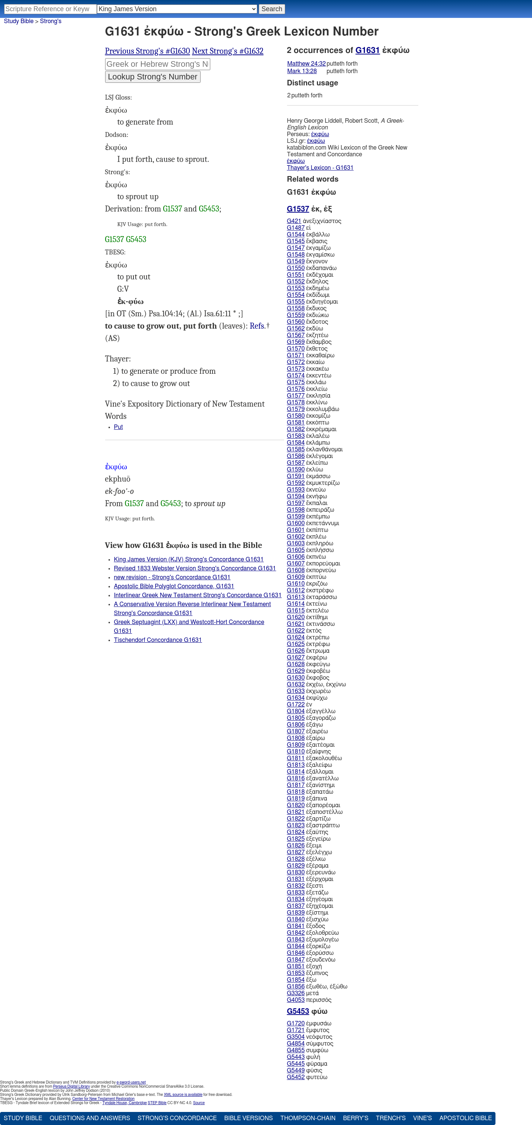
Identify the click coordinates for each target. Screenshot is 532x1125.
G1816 (296, 778)
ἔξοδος (306, 926)
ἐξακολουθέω (314, 758)
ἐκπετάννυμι (313, 523)
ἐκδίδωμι (308, 295)
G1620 (296, 617)
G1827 (296, 852)
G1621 (296, 624)
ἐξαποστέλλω (315, 812)
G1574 (296, 376)
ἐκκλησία (309, 396)
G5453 (209, 209)
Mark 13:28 (302, 71)
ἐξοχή (304, 966)
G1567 (296, 335)
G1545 (296, 241)
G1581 (296, 423)
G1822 (296, 819)
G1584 (296, 443)
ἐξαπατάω (310, 792)
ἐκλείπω (307, 463)
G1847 (296, 960)
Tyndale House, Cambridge (125, 1103)
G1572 (296, 362)
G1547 (296, 248)
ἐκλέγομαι (310, 456)
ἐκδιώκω (308, 315)
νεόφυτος (310, 1037)
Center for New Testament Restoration (103, 1099)
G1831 (296, 879)
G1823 (296, 825)
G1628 (296, 664)
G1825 (296, 839)
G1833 (296, 893)
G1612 (296, 590)
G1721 (296, 1030)
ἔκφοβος (308, 678)
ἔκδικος (307, 308)
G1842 (296, 933)
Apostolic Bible (466, 1118)
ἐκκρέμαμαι (312, 429)
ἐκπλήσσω (310, 550)
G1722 (296, 705)
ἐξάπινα (307, 799)
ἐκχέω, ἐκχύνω (316, 684)
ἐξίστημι (308, 913)
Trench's (391, 1118)
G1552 (296, 282)
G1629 (296, 671)
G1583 (296, 436)
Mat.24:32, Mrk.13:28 (257, 326)
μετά (303, 993)
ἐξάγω (305, 725)
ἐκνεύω (306, 490)
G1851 (296, 966)
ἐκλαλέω (308, 436)
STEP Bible (157, 1103)
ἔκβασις (307, 241)
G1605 (296, 550)
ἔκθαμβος (309, 342)
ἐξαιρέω (307, 731)
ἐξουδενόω (311, 960)
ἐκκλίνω (307, 402)
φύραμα (307, 1064)
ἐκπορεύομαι (313, 564)
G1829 (296, 866)
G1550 (296, 268)
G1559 (296, 315)
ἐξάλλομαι (310, 772)
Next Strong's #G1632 (228, 51)
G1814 (296, 772)
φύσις (304, 1071)
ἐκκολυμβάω (313, 409)
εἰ (299, 228)
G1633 (296, 691)
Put (118, 427)
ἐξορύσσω (310, 953)
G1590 (296, 470)
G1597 (296, 503)
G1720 (296, 1024)
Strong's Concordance (177, 1118)
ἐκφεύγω (308, 664)
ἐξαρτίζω (309, 819)
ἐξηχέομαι (310, 906)
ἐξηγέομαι (310, 899)
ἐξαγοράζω (311, 718)
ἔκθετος (307, 349)
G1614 (296, 604)
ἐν (299, 705)
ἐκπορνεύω (311, 570)
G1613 (296, 597)
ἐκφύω (320, 134)
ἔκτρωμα (308, 651)
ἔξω (302, 980)
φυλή (304, 1057)
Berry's (355, 1118)
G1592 (296, 483)
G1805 (296, 718)
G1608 (296, 570)
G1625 (296, 644)
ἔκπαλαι (307, 503)
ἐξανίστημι (311, 785)
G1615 (296, 611)
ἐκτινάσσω (311, 624)
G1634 (296, 698)
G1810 (296, 752)
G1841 (296, 926)
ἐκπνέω (306, 557)
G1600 (296, 523)
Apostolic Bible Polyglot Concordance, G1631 (174, 586)
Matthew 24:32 (306, 64)
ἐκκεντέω (309, 376)
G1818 (296, 792)
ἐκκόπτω (308, 423)
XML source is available (183, 1095)
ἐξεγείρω (309, 839)
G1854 (296, 980)
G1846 (296, 953)
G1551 (296, 275)
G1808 (296, 738)
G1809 (296, 745)
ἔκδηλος (307, 282)
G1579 (296, 409)
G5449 (296, 1071)
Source (199, 1103)
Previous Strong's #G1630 (147, 51)
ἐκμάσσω (309, 476)
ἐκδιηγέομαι (312, 302)
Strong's (51, 21)
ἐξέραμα (308, 866)
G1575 (296, 382)
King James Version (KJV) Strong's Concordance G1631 (189, 559)
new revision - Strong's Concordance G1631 (172, 577)
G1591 (296, 476)
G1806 (296, 725)
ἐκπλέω (307, 537)
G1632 (296, 684)
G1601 (296, 530)
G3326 (296, 993)
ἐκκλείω (307, 389)
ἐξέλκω (306, 859)
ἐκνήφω (307, 496)
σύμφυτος (310, 1044)
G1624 (296, 637)
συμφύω (307, 1050)
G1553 (296, 288)
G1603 (296, 543)
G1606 (296, 557)
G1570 (296, 349)
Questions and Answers (90, 1118)
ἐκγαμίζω (309, 248)
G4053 (296, 1000)
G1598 (296, 510)
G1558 (296, 308)
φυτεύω (307, 1077)
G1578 (296, 402)
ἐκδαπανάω (312, 268)
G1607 (296, 564)
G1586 (296, 456)
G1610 (296, 584)
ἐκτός (304, 631)
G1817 (296, 785)
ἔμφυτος (308, 1030)
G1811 (296, 758)
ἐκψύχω (307, 698)
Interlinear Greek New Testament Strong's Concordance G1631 (198, 595)
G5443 (296, 1057)
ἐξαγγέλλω (311, 711)
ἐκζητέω (307, 335)
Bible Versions (248, 1118)
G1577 (296, 396)
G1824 (296, 832)
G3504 (296, 1037)
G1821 (296, 812)
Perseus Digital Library (71, 1086)
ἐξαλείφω (309, 765)
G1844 (296, 946)
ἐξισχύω (307, 919)
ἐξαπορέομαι (313, 805)
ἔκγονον (307, 261)
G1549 (296, 261)
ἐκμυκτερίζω (313, 483)
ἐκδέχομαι (310, 275)
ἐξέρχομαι (310, 879)
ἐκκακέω (308, 369)
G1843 (296, 940)
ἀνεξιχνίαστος (314, 221)
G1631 (368, 50)
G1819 (296, 799)
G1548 (296, 255)
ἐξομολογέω (313, 940)
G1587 (296, 463)
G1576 (296, 389)
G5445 (296, 1064)
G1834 (296, 899)
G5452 (296, 1077)
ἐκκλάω (306, 382)
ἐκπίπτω (307, 530)
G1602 (296, 537)
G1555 (296, 302)
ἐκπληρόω (310, 543)
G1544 (296, 235)
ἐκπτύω (307, 577)
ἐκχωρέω (309, 691)
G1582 (296, 429)
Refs (257, 326)
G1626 (296, 651)
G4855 (296, 1050)
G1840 (296, 919)
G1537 (172, 209)
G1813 (296, 765)
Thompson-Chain (308, 1118)
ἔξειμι (304, 846)
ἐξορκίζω (309, 946)
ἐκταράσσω (312, 597)
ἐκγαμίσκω (311, 255)
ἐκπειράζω (310, 510)
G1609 (296, 577)
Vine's (422, 1118)
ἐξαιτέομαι (311, 745)
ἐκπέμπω (308, 517)
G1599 (296, 517)
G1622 (296, 631)
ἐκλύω (305, 470)
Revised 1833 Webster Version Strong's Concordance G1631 (195, 568)
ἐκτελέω (308, 611)
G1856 (296, 987)
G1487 (296, 228)
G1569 (296, 342)
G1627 (296, 658)
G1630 (296, 678)
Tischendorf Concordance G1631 (158, 640)
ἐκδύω (305, 329)
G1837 (296, 906)
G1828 (296, 859)
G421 (294, 221)
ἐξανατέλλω (313, 778)
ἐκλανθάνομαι (315, 449)
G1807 (296, 731)
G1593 (296, 490)
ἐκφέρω (307, 658)
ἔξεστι (305, 886)
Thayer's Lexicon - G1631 (320, 168)
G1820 (296, 805)
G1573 (296, 369)
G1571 (296, 355)
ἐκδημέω (308, 288)
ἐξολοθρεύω (313, 933)
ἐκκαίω (306, 362)
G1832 (296, 886)
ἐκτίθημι (307, 617)
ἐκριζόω (307, 584)
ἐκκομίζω (308, 416)
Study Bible (19, 21)
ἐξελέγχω (309, 852)
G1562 (296, 329)
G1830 (296, 872)
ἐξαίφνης (309, 752)
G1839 (296, 913)
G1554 (296, 295)
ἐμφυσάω (309, 1024)
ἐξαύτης (307, 832)
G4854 (296, 1044)
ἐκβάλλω (308, 235)
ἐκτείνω (307, 604)
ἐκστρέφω (310, 590)
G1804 (296, 711)
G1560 (296, 322)
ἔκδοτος (307, 322)
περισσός (309, 1000)
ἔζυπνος (307, 973)
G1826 (296, 846)
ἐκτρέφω (308, 644)
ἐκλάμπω (308, 443)
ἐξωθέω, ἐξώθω (317, 987)
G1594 (296, 496)
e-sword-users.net (131, 1082)
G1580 (296, 416)
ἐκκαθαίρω (311, 355)
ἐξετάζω (307, 893)
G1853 (296, 973)
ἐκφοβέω (308, 671)
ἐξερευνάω (311, 872)
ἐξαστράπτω (313, 825)
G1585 (296, 449)
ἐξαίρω (306, 738)
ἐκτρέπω (308, 637)
